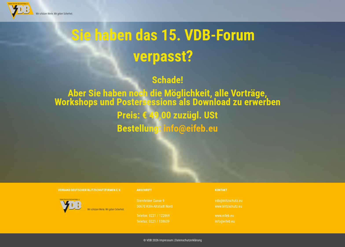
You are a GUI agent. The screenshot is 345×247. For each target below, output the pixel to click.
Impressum (166, 240)
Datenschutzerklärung (188, 240)
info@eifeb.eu (190, 128)
